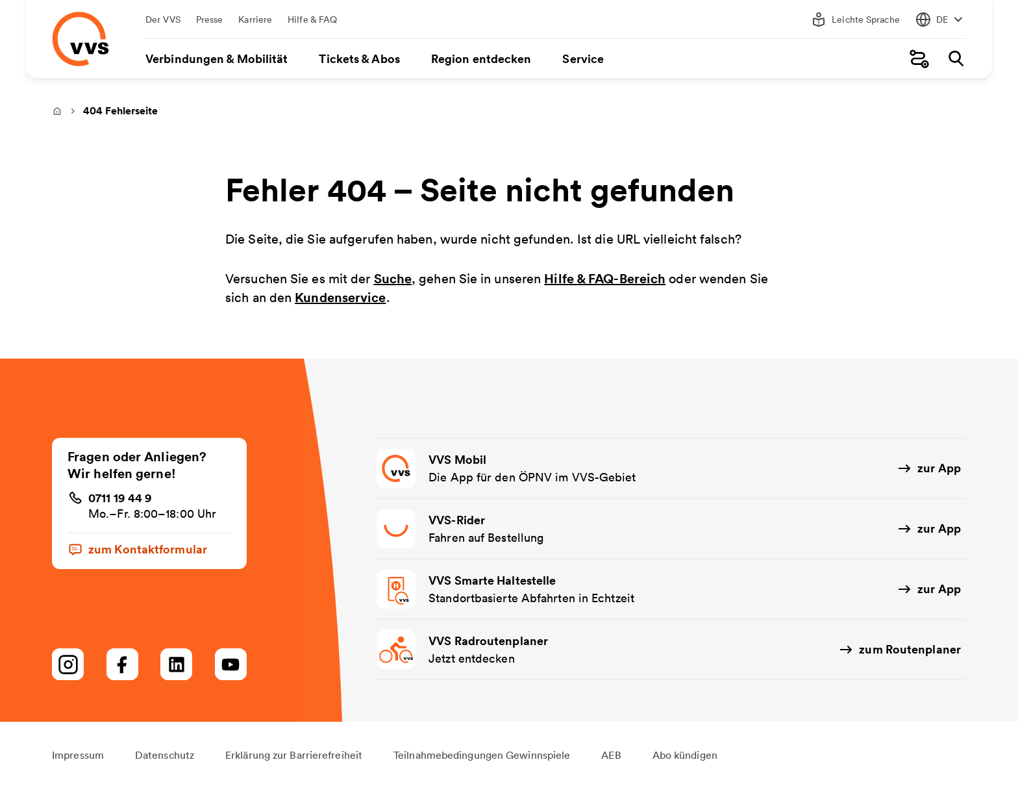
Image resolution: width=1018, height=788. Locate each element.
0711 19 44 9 (120, 497)
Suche (393, 278)
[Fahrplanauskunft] (919, 59)
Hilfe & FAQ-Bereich (604, 278)
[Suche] (955, 59)
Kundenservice (340, 297)
